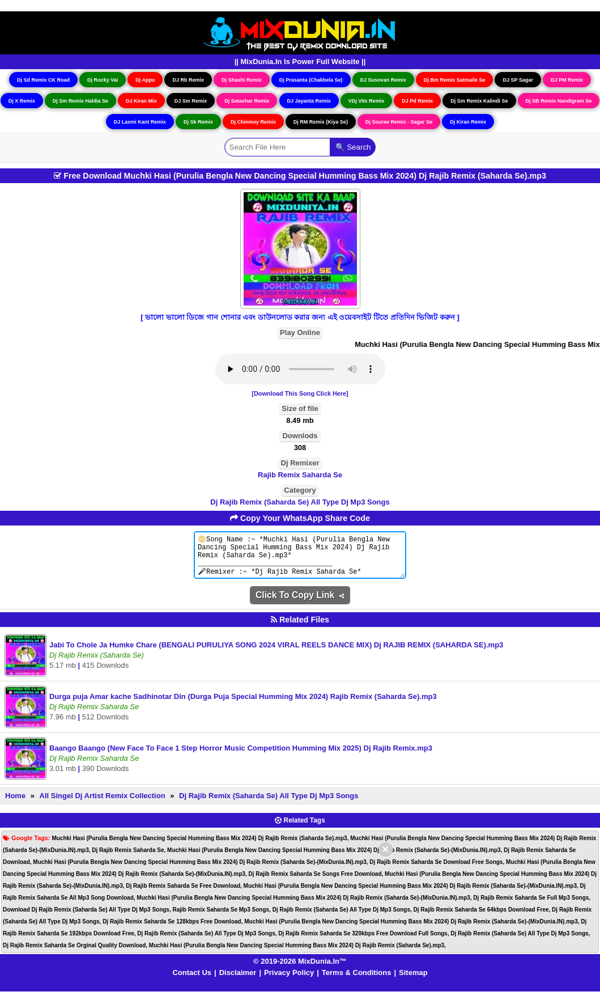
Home (15, 804)
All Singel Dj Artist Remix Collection (102, 804)
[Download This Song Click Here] (300, 393)
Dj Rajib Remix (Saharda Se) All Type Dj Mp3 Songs (299, 502)
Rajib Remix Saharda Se (300, 475)
